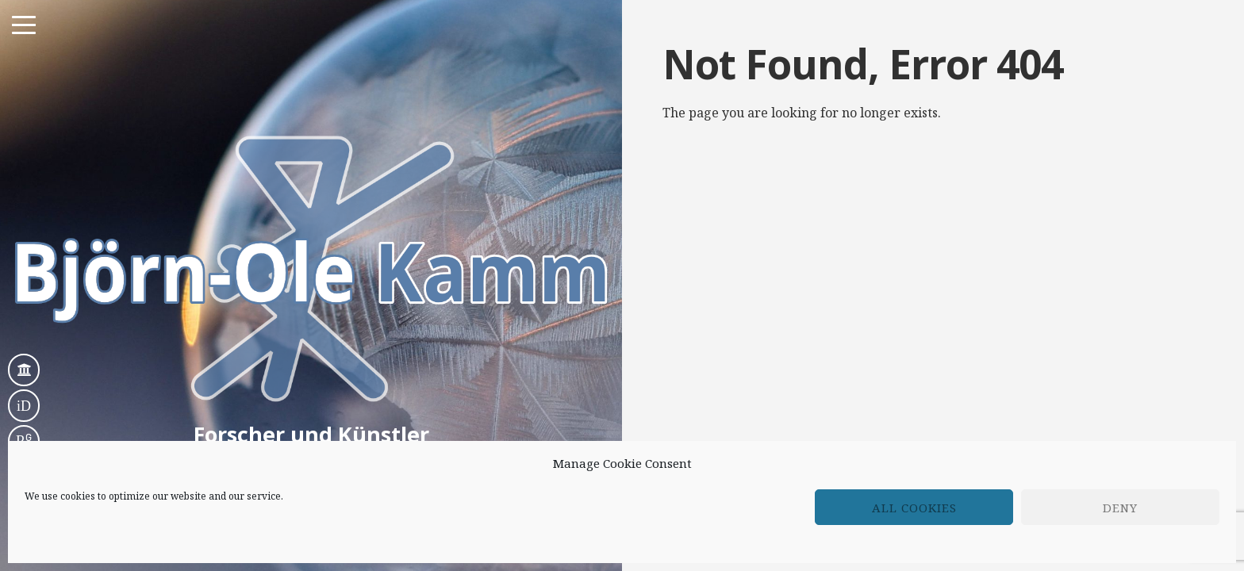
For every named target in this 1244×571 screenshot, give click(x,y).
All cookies (914, 507)
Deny (1120, 507)
